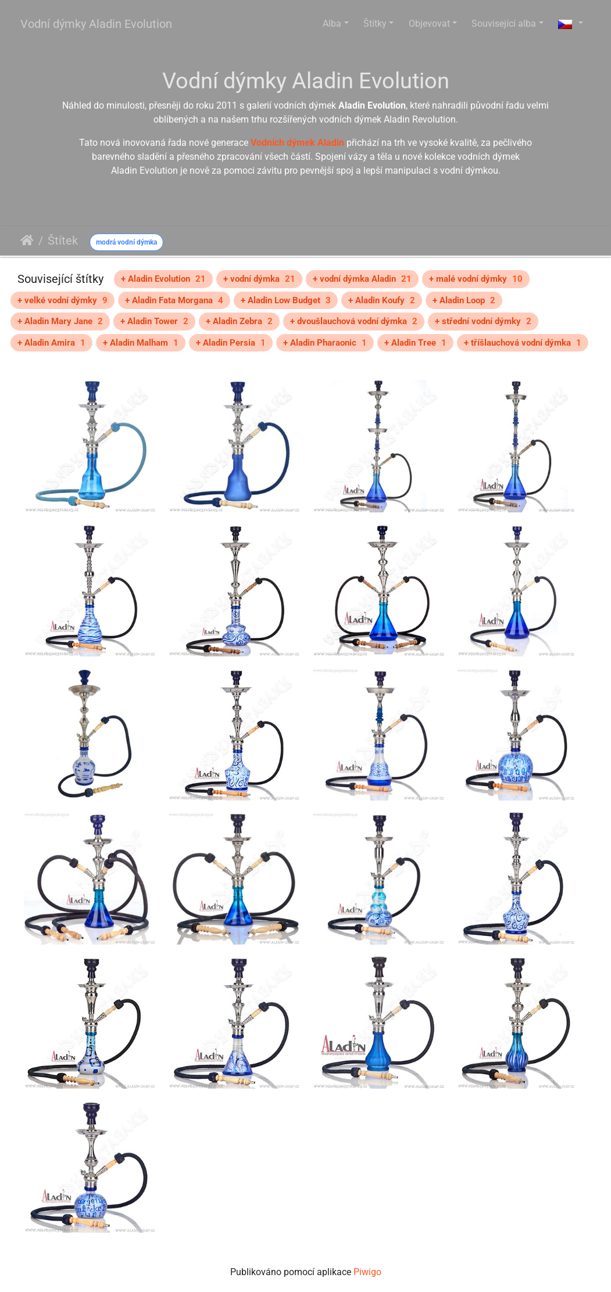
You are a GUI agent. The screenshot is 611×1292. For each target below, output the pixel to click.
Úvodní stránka (27, 240)
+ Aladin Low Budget (286, 300)
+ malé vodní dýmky (476, 279)
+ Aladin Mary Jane (60, 321)
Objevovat (429, 23)
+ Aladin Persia (231, 343)
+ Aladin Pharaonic (325, 343)
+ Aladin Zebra (239, 321)
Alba (332, 23)
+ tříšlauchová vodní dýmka (522, 343)
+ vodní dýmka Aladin (362, 279)
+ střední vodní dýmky (483, 321)
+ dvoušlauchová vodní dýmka (353, 321)
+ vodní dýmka (259, 279)
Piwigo (367, 1271)
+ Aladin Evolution (163, 279)
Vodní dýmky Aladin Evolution (96, 24)
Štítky (375, 23)
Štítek (63, 240)
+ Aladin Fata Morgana (174, 300)
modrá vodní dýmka (126, 242)
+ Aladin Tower (154, 321)
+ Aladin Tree (415, 343)
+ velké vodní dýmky (62, 300)
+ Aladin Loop (464, 300)
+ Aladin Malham (140, 343)
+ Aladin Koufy (381, 300)
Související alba (503, 23)
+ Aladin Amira (51, 343)
